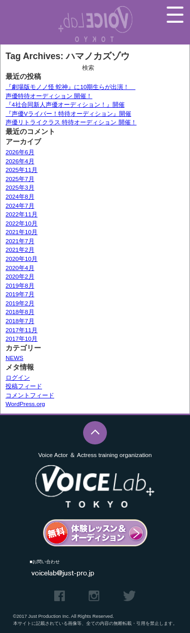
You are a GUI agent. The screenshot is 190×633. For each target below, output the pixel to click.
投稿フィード (24, 386)
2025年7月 (20, 178)
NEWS (14, 357)
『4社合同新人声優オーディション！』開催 (65, 104)
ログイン (18, 377)
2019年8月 (20, 285)
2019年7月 (20, 294)
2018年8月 (20, 311)
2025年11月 (21, 169)
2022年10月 (21, 223)
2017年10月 (21, 338)
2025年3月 (20, 187)
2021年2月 (20, 249)
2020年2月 (20, 276)
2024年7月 (20, 205)
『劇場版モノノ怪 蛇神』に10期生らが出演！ (70, 86)
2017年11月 (21, 330)
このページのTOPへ (95, 433)
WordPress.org (25, 403)
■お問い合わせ (45, 561)
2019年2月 (20, 303)
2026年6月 (20, 152)
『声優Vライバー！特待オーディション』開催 (68, 113)
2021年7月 (20, 241)
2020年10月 (21, 258)
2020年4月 (20, 267)
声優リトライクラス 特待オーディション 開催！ (71, 122)
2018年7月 (20, 321)
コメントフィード (30, 395)
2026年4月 (20, 161)
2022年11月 (21, 214)
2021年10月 (21, 232)
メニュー (175, 14)
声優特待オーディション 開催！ (49, 96)
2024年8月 (20, 196)
